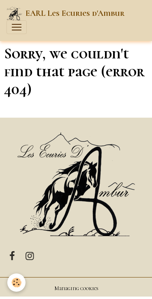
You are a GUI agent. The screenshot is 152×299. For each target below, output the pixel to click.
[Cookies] (16, 282)
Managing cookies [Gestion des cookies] (76, 288)
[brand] (65, 13)
